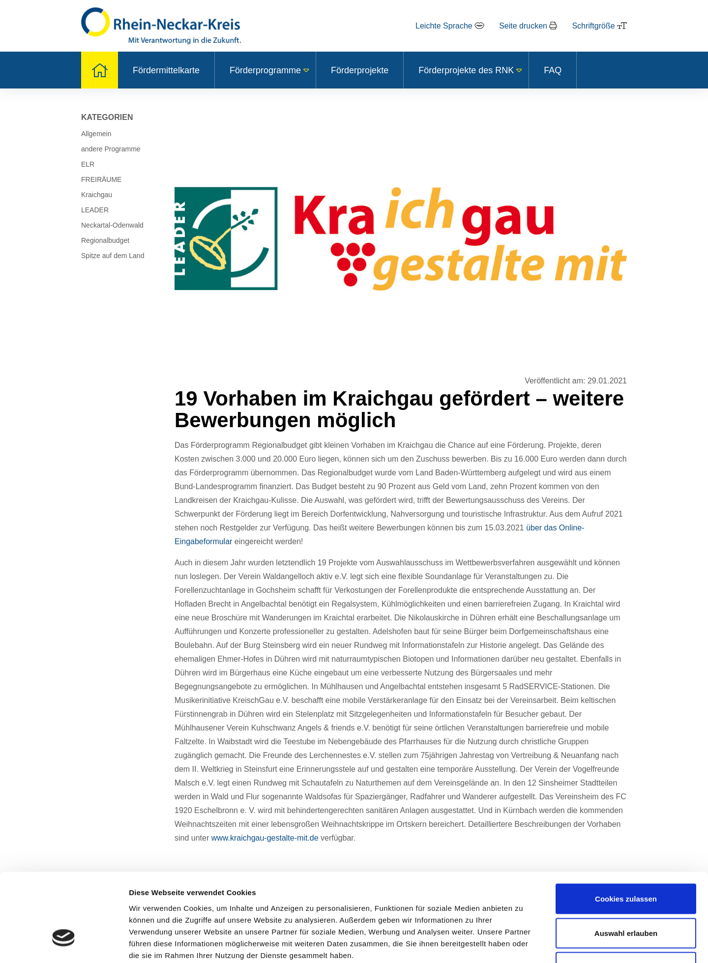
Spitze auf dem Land (112, 256)
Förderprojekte (359, 70)
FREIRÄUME (101, 179)
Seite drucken (528, 26)
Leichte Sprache (449, 26)
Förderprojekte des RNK (466, 70)
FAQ (552, 70)
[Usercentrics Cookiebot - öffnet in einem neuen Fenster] (64, 943)
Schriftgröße (599, 26)
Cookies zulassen (626, 829)
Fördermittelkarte (166, 70)
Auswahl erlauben (625, 863)
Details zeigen (523, 943)
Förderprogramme (265, 70)
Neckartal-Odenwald (112, 225)
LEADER (95, 210)
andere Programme (111, 149)
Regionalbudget (105, 240)
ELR (87, 164)
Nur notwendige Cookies (626, 897)
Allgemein (96, 134)
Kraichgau (96, 195)
